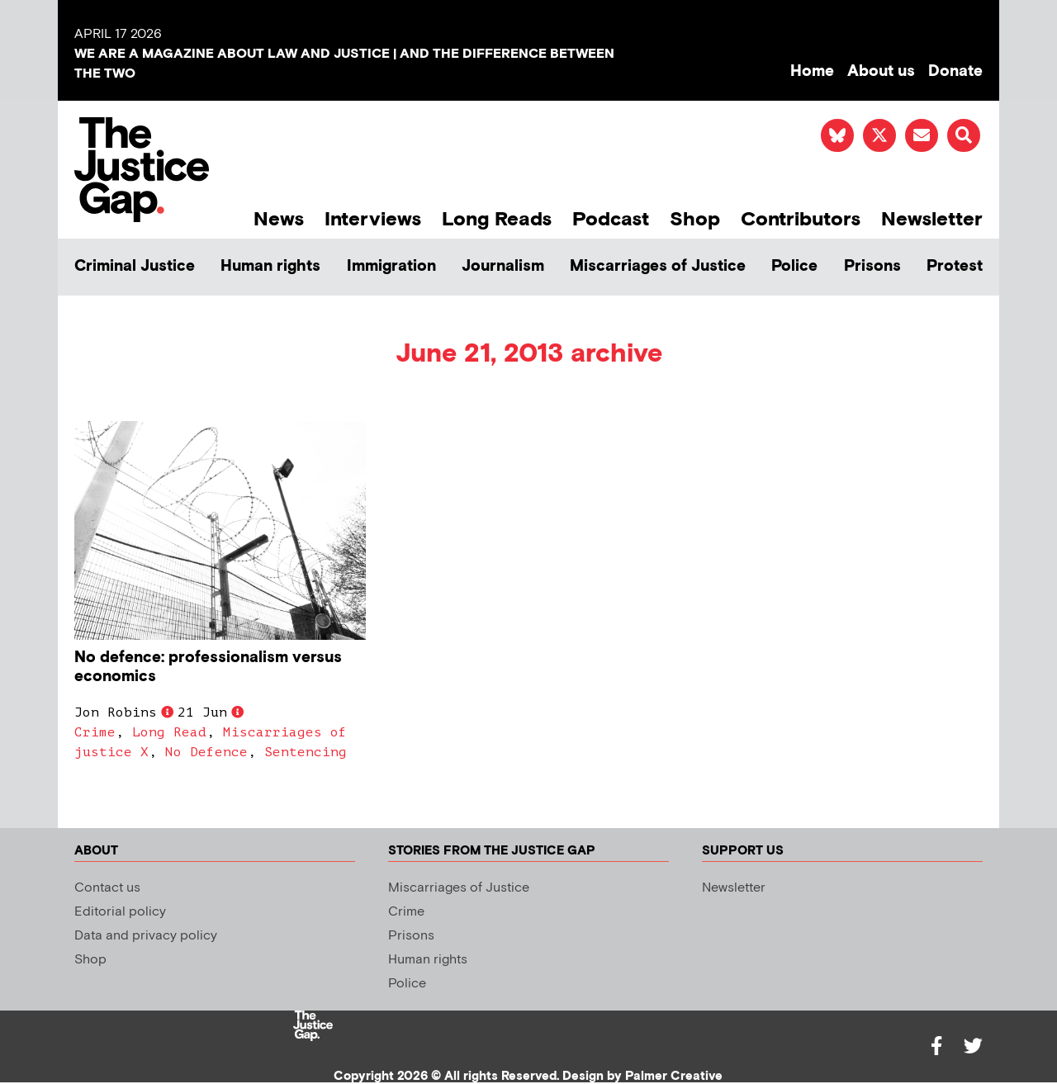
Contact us (107, 888)
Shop (695, 219)
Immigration (391, 266)
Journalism (503, 266)
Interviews (373, 219)
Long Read (169, 732)
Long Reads (497, 219)
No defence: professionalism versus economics (208, 667)
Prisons (872, 266)
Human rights (270, 266)
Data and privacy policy (145, 935)
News (279, 219)
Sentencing (305, 752)
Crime (95, 732)
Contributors (800, 219)
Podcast (610, 219)
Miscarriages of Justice (658, 266)
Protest (955, 266)
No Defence (206, 752)
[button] (964, 135)
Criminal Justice (134, 266)
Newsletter (932, 219)
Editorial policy (120, 912)
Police (794, 266)
